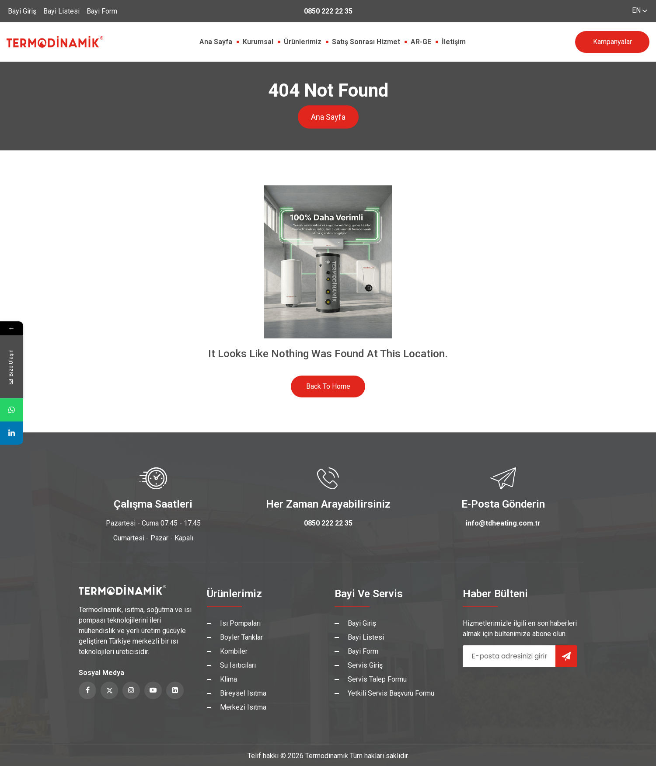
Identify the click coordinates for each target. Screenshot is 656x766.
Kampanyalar (612, 42)
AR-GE (421, 42)
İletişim (454, 42)
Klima (228, 679)
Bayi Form (102, 11)
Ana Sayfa (215, 42)
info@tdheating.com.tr (503, 523)
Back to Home (328, 386)
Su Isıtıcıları (238, 665)
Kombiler (234, 651)
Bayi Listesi (61, 11)
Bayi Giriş (22, 11)
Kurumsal (258, 42)
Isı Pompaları (240, 623)
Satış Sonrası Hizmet (366, 42)
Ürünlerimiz (302, 42)
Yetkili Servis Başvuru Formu (391, 693)
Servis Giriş (365, 665)
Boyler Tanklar (241, 637)
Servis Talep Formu (377, 679)
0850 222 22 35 (328, 11)
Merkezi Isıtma (243, 707)
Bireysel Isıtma (243, 693)
